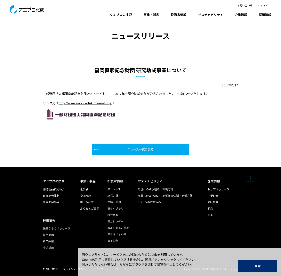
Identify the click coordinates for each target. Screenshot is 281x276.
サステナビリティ (210, 14)
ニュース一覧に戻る (140, 149)
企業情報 (241, 14)
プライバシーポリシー (75, 269)
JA (257, 5)
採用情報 (265, 14)
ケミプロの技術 (121, 14)
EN (265, 5)
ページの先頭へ (250, 179)
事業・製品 (151, 14)
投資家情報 (178, 14)
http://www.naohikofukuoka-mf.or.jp (85, 103)
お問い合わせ (244, 5)
